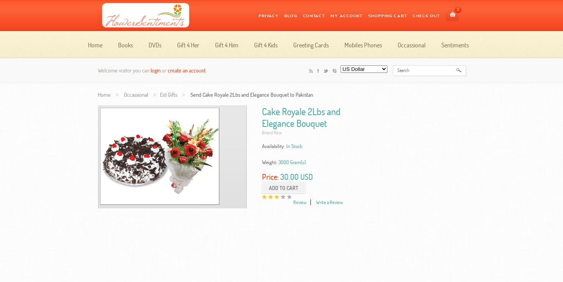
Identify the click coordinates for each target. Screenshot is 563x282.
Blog (290, 15)
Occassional (412, 45)
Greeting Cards (311, 45)
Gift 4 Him (226, 45)
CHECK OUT (426, 15)
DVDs (155, 45)
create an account (187, 70)
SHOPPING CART (387, 15)
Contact (314, 15)
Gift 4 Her (188, 45)
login (156, 70)
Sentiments (455, 45)
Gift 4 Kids (266, 45)
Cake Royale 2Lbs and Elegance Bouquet (301, 117)
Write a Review (329, 202)
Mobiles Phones (363, 45)
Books (125, 45)
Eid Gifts (168, 95)
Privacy (268, 15)
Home (95, 45)
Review (300, 202)
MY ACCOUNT (346, 15)
